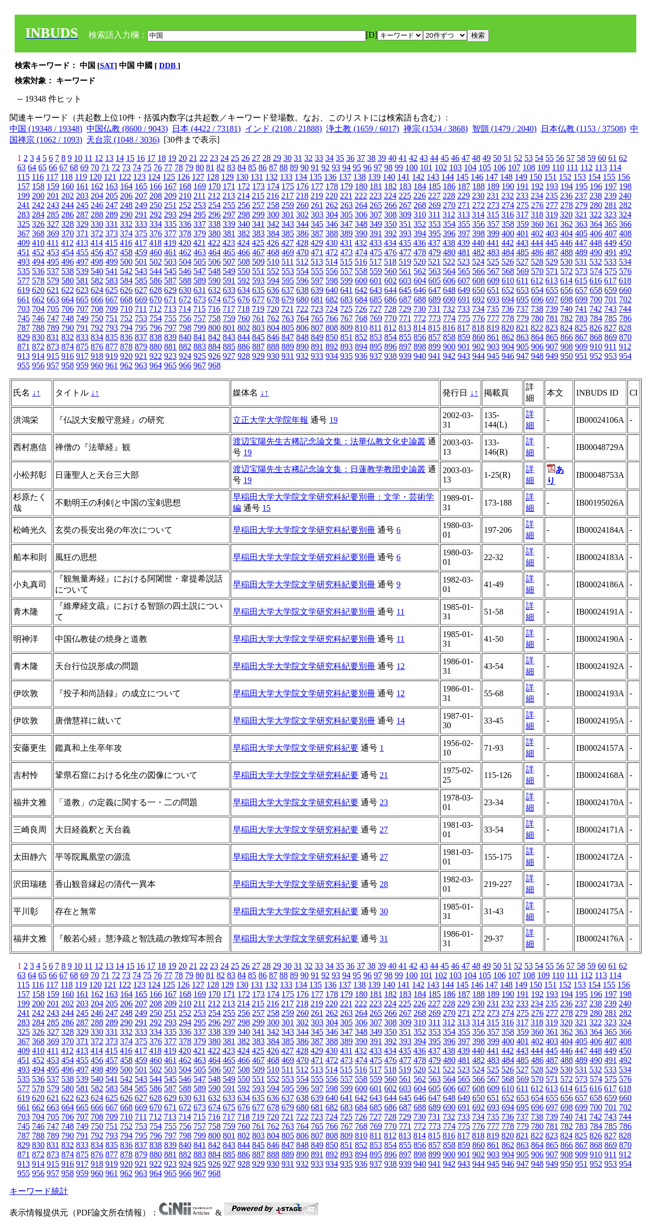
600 (361, 280)
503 (170, 261)
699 (581, 299)
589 (199, 280)
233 (522, 195)
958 (67, 365)
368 (38, 233)
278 (566, 205)
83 (231, 167)
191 (522, 186)
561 (405, 271)
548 (214, 271)
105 (485, 167)
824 (566, 327)
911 (610, 346)
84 (241, 167)
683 (346, 299)
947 (522, 356)
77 (168, 167)
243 (53, 205)
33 (318, 158)
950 (566, 356)
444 (536, 242)
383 (258, 233)
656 (566, 290)
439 (463, 242)
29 (277, 158)
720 (272, 308)
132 (271, 176)
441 (492, 242)
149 (521, 176)
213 (228, 195)
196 (596, 186)
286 (67, 214)
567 (493, 271)
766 (332, 318)
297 (229, 214)
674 (214, 299)
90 (304, 167)
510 (273, 261)
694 (508, 299)
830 (38, 337)
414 (96, 242)
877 (111, 346)
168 (185, 186)
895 (376, 346)
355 (464, 224)
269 (434, 205)
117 (52, 176)
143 (433, 176)
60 (602, 158)
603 (405, 280)
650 (478, 290)
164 (126, 186)
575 (610, 271)
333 (141, 224)
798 (185, 327)
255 (229, 205)
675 (229, 299)
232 (507, 195)
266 (390, 205)
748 (67, 318)
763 (287, 318)
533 (610, 261)
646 (420, 290)
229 (463, 195)
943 (464, 356)
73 (126, 167)
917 (82, 356)
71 (105, 167)
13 (109, 158)
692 (478, 299)
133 (286, 176)
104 (470, 167)
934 (332, 356)
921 (141, 356)
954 (625, 356)
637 (287, 290)
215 (258, 195)
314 (478, 214)
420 (184, 242)
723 (316, 308)
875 (82, 346)
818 (478, 327)
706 (67, 308)
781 (552, 318)
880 (155, 346)
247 (111, 205)
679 (287, 299)
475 (376, 252)
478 (420, 252)
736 (507, 308)
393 (405, 233)
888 (273, 346)
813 (404, 327)
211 (199, 195)
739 (551, 308)
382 (243, 233)
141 (403, 176)
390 (361, 233)
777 (493, 318)
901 (464, 346)
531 (580, 261)
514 (331, 261)
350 (390, 224)
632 (214, 290)
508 (243, 261)
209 (170, 195)
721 (287, 308)
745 (23, 318)
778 (508, 318)
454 (67, 252)
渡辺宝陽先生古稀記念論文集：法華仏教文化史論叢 (329, 441)
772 (420, 318)
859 (464, 337)
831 (53, 337)
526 (507, 261)
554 (302, 271)
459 (141, 252)
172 (243, 186)
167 (170, 186)
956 (38, 365)
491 (610, 252)
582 (97, 280)
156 (623, 176)
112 (586, 167)
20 (182, 158)
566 (478, 271)
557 (346, 271)
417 (140, 242)
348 (361, 224)
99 (399, 167)
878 (126, 346)
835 (111, 337)
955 (23, 365)
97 (378, 167)
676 (243, 299)
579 (53, 280)
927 (229, 356)
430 (331, 242)
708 (97, 308)
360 (537, 224)
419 (170, 242)
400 (508, 233)
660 (625, 290)
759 (229, 318)
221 (346, 195)
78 (179, 167)
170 (214, 186)
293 (170, 214)
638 (302, 290)
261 (317, 205)
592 (243, 280)
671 (170, 299)
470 (302, 252)
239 (610, 195)
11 (88, 158)
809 (346, 327)
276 (537, 205)
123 (139, 176)
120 (95, 176)
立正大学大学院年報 (270, 419)
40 (392, 158)
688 (420, 299)
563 (434, 271)
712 (155, 308)
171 (229, 186)
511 (287, 261)
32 (308, 158)
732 (448, 308)
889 (287, 346)
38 (371, 158)
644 (390, 290)
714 (184, 308)
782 (566, 318)
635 (258, 290)
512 (302, 261)
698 (566, 299)
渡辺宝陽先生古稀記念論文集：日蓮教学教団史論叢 (329, 469)
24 (224, 158)
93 (336, 167)
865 (552, 337)
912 (625, 346)
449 (610, 242)
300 (273, 214)
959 (82, 365)
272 (478, 205)
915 (53, 356)
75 (147, 167)
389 (346, 233)
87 (273, 167)
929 (258, 356)
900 (449, 346)
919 (111, 356)
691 (464, 299)
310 (420, 214)
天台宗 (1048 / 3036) (122, 139)
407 (610, 233)
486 (537, 252)
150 (535, 176)
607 (464, 280)
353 (434, 224)
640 (332, 290)
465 (229, 252)
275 (522, 205)
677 (258, 299)
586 (155, 280)
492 (625, 252)
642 (361, 290)
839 (170, 337)
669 (141, 299)
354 (449, 224)
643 (376, 290)
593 (258, 280)
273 (493, 205)
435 (404, 242)
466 (243, 252)
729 (404, 308)
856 (420, 337)
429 (316, 242)
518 (390, 261)
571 (552, 271)
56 (560, 158)
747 (53, 318)
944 (478, 356)
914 (38, 356)
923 (170, 356)
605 (434, 280)
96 (367, 167)
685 (376, 299)
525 (492, 261)
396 (449, 233)
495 (53, 261)
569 (522, 271)
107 (514, 167)
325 (23, 224)
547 (199, 271)
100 (411, 167)
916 (67, 356)
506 (214, 261)
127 (198, 176)
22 (203, 158)
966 (185, 365)
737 (522, 308)
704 (38, 308)
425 (258, 242)
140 (389, 176)
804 (273, 327)
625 (111, 290)
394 (420, 233)
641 (346, 290)
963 (141, 365)
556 (332, 271)
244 (67, 205)
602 (390, 280)
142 (418, 176)
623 (82, 290)
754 (155, 318)
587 (170, 280)
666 (97, 299)
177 (317, 186)
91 (315, 167)
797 (170, 327)
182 (390, 186)
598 (332, 280)
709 (111, 308)
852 (361, 337)
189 (493, 186)
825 (580, 327)
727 (375, 308)
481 (464, 252)
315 (492, 214)
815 (434, 327)
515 (346, 261)
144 (447, 176)
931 (287, 356)
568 (508, 271)
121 (110, 176)
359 (522, 224)
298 (243, 214)
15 (130, 158)
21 (193, 158)
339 (229, 224)
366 (625, 224)
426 (272, 242)
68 (74, 167)
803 (258, 327)
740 (566, 308)
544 (155, 271)
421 (199, 242)
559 (376, 271)
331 (111, 224)
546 (185, 271)
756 (185, 318)
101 (426, 167)
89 (294, 167)
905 (522, 346)
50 (497, 158)
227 (434, 195)
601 (376, 280)
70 (95, 167)
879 (141, 346)
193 (552, 186)
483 (493, 252)
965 (170, 365)
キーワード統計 (38, 1191)
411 (53, 242)
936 (361, 356)
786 (625, 318)
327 (53, 224)
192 (537, 186)
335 (170, 224)
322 (595, 214)
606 (449, 280)
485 (522, 252)
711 (141, 308)
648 (449, 290)
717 (228, 308)
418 (155, 242)
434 (390, 242)
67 (63, 167)
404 (566, 233)
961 (111, 365)
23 (214, 158)
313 (463, 214)
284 (38, 214)
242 (38, 205)
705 (53, 308)
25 (235, 158)
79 (189, 167)
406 (596, 233)
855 (405, 337)
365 (610, 224)
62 (623, 158)
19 (172, 158)
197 (610, 186)
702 (625, 299)
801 (229, 327)
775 (464, 318)
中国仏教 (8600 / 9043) (127, 128)
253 (199, 205)
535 (23, 271)
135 (315, 176)
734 (478, 308)
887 (258, 346)
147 (491, 176)
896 (390, 346)
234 (536, 195)
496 (67, 261)
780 (537, 318)
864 (537, 337)
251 (170, 205)
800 (214, 327)
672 (185, 299)
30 (287, 158)
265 (376, 205)
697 (552, 299)
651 (493, 290)
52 (518, 158)
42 (413, 158)
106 (499, 167)
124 (154, 176)
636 (273, 290)
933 (317, 356)
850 (332, 337)
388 (332, 233)
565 (464, 271)
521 (434, 261)
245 (82, 205)
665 (82, 299)
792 (97, 327)
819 (492, 327)
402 (537, 233)
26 (245, 158)
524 (478, 261)
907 (552, 346)
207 (141, 195)
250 (155, 205)
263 (346, 205)
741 (580, 308)
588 (185, 280)
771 (405, 318)
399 (493, 233)
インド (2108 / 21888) (283, 128)
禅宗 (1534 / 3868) (436, 128)
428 (302, 242)
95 (357, 167)
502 (155, 261)
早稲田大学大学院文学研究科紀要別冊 (304, 529)
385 (287, 233)
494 (38, 261)
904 (508, 346)
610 (508, 280)
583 (111, 280)
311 (434, 214)
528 (536, 261)
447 (580, 242)
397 (464, 233)
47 (465, 158)
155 (609, 176)
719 (258, 308)
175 (287, 186)
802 (243, 327)
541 (111, 271)
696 (537, 299)
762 (273, 318)
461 (170, 252)
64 (32, 167)
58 (581, 158)
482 (478, 252)
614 (566, 280)
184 (420, 186)
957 (53, 365)
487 (552, 252)
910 (596, 346)
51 (507, 158)
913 (23, 356)
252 (185, 205)
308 (390, 214)
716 (214, 308)
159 (53, 186)
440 (478, 242)
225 (404, 195)
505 (199, 261)
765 (317, 318)
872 (38, 346)
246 (97, 205)
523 (463, 261)
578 (38, 280)
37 (360, 158)
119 (81, 176)
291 (141, 214)
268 (420, 205)
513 (316, 261)
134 (301, 176)
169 (199, 186)
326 (38, 224)
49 (486, 158)
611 (522, 280)
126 (183, 176)
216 (272, 195)
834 (97, 337)
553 (287, 271)
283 (23, 214)
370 (67, 233)
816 (448, 327)
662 (38, 299)
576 (625, 271)
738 (536, 308)
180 (361, 186)
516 (360, 261)
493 (23, 261)
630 (185, 290)
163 (111, 186)
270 (449, 205)
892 (332, 346)
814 (419, 327)
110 (558, 167)
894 (361, 346)
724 (331, 308)
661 (23, 299)
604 (420, 280)
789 (53, 327)
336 (185, 224)
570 (537, 271)
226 (419, 195)
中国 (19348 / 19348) (45, 128)
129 (227, 176)
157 (23, 186)
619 (23, 290)
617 (610, 280)
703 (23, 308)
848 (302, 337)
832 (67, 337)
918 (97, 356)
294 (185, 214)
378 (185, 233)
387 (317, 233)
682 (332, 299)
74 (137, 167)
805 (287, 327)
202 (67, 195)
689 (434, 299)
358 (508, 224)
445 (551, 242)
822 (536, 327)
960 (97, 365)
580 (67, 280)
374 (126, 233)
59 (591, 158)
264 (361, 205)
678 (273, 299)
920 (126, 356)
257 (258, 205)
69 (84, 167)
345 (317, 224)
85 (252, 167)
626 (126, 290)
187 (464, 186)
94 (346, 167)
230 (478, 195)
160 (67, 186)
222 (360, 195)
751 (111, 318)
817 (463, 327)
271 (464, 205)
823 (551, 327)
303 (317, 214)
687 (405, 299)
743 (610, 308)
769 (376, 318)
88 (283, 167)
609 (493, 280)
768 (361, 318)
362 (566, 224)
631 (199, 290)
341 (258, 224)
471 (317, 252)
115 (23, 176)
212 (214, 195)
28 (266, 158)
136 (330, 176)
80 (200, 167)
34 (329, 158)
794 (126, 327)
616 (595, 280)
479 (434, 252)
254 (214, 205)
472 (332, 252)
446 (566, 242)
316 (507, 214)
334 (155, 224)
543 (141, 271)
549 (229, 271)
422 (214, 242)
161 (82, 186)
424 (243, 242)
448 (595, 242)
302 (302, 214)
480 (449, 252)
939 (405, 356)
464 (214, 252)
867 (581, 337)
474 (361, 252)
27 (256, 158)
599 (346, 280)
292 (155, 214)
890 (302, 346)
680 (302, 299)
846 (273, 337)
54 (539, 158)
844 (243, 337)
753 (141, 318)
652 (508, 290)
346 (332, 224)
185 (434, 186)
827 (610, 327)
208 (155, 195)
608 (478, 280)
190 (508, 186)
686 (390, 299)
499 (111, 261)
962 (126, 365)
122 (124, 176)
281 (610, 205)
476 (390, 252)
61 (612, 158)
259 (287, 205)
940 (420, 356)
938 (390, 356)
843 (229, 337)
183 (405, 186)
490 (596, 252)
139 (374, 176)
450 (625, 242)
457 (111, 252)
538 (67, 271)
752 (126, 318)
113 (601, 167)
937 (376, 356)
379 (199, 233)
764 (302, 318)
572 (566, 271)
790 (67, 327)
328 (67, 224)
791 (82, 327)
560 (390, 271)
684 (361, 299)
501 (141, 261)
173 (258, 186)
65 (42, 167)
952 (596, 356)
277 (552, 205)
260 (302, 205)
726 (360, 308)
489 (581, 252)
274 (508, 205)
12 (98, 158)
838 (155, 337)
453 (53, 252)
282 (625, 205)
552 (273, 271)
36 (350, 158)
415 (111, 242)
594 (273, 280)
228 (448, 195)
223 (375, 195)
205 (111, 195)
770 (390, 318)
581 (82, 280)
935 (346, 356)
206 (126, 195)
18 (161, 158)
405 (581, 233)
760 (243, 318)
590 (214, 280)
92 (325, 167)
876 (97, 346)
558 (361, 271)
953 (610, 356)
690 (449, 299)
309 (405, 214)
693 (493, 299)
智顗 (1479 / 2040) (504, 128)
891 (317, 346)
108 (529, 167)
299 (258, 214)
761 (258, 318)
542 (126, 271)
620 (38, 290)
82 (220, 167)
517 (375, 261)
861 (493, 337)
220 (331, 195)
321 (580, 214)
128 (213, 176)
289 (111, 214)
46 (455, 158)
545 (170, 271)
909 (581, 346)
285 (53, 214)
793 (111, 327)
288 (97, 214)
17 (151, 158)
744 (625, 308)
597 (317, 280)
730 (419, 308)
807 (317, 327)
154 (594, 176)
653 (522, 290)
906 (537, 346)
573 (581, 271)
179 (346, 186)
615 (580, 280)
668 (126, 299)
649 (464, 290)
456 (97, 252)
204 (97, 195)
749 (82, 318)
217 (287, 195)
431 (346, 242)
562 (420, 271)
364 (596, 224)
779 (522, 318)
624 (97, 290)
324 (625, 214)
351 (405, 224)
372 (97, 233)
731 (434, 308)
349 (376, 224)
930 (273, 356)
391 (376, 233)
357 (493, 224)
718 (243, 308)
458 (126, 252)
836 (126, 337)
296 (214, 214)
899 (434, 346)
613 (551, 280)
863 (522, 337)
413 (81, 242)
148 (506, 176)
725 (346, 308)
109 (543, 167)
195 (581, 186)
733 (463, 308)
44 (434, 158)
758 (214, 318)
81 (210, 167)
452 (38, 252)
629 (170, 290)
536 (38, 271)
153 (579, 176)
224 (390, 195)
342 (273, 224)
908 (566, 346)
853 (376, 337)
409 (23, 242)
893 (346, 346)
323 (610, 214)
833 (82, 337)
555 (317, 271)
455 (82, 252)
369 (53, 233)
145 (462, 176)
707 (82, 308)
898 (420, 346)
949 (552, 356)
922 (155, 356)
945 (493, 356)
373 (111, 233)
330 (97, 224)
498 (97, 261)
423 (228, 242)
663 (53, 299)
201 (53, 195)
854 (390, 337)
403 (552, 233)
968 (214, 365)
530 (566, 261)
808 (332, 327)
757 (199, 318)
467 (258, 252)
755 (170, 318)
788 (38, 327)
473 (346, 252)
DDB (168, 65)
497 (82, 261)
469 (287, 252)
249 (141, 205)
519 (404, 261)
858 (449, 337)
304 (332, 214)
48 (476, 158)
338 (214, 224)
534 (625, 261)
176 (302, 186)
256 (243, 205)
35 (339, 158)
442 (507, 242)
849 (317, 337)
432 (360, 242)
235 (551, 195)
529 (551, 261)
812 (390, 327)
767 (346, 318)
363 (581, 224)
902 (478, 346)
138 (359, 176)
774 (449, 318)
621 (53, 290)
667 (111, 299)
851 (346, 337)
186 (449, 186)
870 (625, 337)
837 (141, 337)
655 (552, 290)
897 (405, 346)
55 (549, 158)
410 (38, 242)
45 (444, 158)
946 (508, 356)
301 (287, 214)
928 (243, 356)
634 (243, 290)
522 (448, 261)
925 (199, 356)
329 (82, 224)
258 (273, 205)
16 (140, 158)
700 (596, 299)
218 (302, 195)
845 (258, 337)
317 (522, 214)
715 (199, 308)
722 (302, 308)
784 (596, 318)
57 (570, 158)
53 (528, 158)
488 (566, 252)
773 (434, 318)
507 (229, 261)
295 (199, 214)
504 (185, 261)
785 (610, 318)
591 (229, 280)
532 (595, 261)
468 (273, 252)
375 (141, 233)
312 (448, 214)
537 (53, 271)
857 (434, 337)
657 (581, 290)
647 (434, 290)
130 (242, 176)
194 (566, 186)
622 (67, 290)
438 (448, 242)
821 (522, 327)
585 (141, 280)
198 (625, 186)
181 (376, 186)
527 (522, 261)
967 (199, 365)
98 (388, 167)
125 (168, 176)
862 (508, 337)
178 (332, 186)
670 (155, 299)
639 (317, 290)
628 (155, 290)
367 (23, 233)
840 (185, 337)
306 (361, 214)
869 (610, 337)
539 (82, 271)
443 (522, 242)
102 (441, 167)
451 (23, 252)
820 (507, 327)
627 (141, 290)
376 (155, 233)
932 (302, 356)
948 (537, 356)
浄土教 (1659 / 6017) (362, 128)
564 (449, 271)
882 (185, 346)
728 (390, 308)
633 (229, 290)
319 (551, 214)
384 (273, 233)
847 (287, 337)
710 (126, 308)
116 (37, 176)
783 (581, 318)
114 (615, 167)
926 (214, 356)
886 (243, 346)
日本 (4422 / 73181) (206, 128)
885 (229, 346)
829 (23, 337)
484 (508, 252)
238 (595, 195)
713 (170, 308)
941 (434, 356)
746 (38, 318)
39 (381, 158)
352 (420, 224)
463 (199, 252)
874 (67, 346)
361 (552, 224)
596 (302, 280)
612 (536, 280)
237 (580, 195)
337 (199, 224)
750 (97, 318)
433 (375, 242)
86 (262, 167)
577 (23, 280)
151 (550, 176)
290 (126, 214)
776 (478, 318)
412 (67, 242)
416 (126, 242)
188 (478, 186)
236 (566, 195)
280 (596, 205)
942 (449, 356)
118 (66, 176)
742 (595, 308)
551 (258, 271)
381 (229, 233)
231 (492, 195)
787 (23, 327)
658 (596, 290)
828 (625, 327)
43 (423, 158)
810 (361, 327)
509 (258, 261)
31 (298, 158)
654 (537, 290)
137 (345, 176)
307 (376, 214)
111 (572, 167)
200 (38, 195)
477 (405, 252)
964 (155, 365)
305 (346, 214)
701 (610, 299)
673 (199, 299)
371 (82, 233)
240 (625, 195)
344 (302, 224)
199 (23, 195)
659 (610, 290)
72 (116, 167)
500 (126, 261)
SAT (107, 65)
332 (126, 224)
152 (565, 176)
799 (199, 327)
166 (155, 186)
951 (581, 356)
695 (522, 299)
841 (199, 337)
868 (596, 337)
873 (53, 346)
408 (625, 233)
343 (287, 224)
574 (596, 271)
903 (493, 346)
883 (199, 346)
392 (390, 233)
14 (119, 158)
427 (287, 242)
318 (536, 214)
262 (332, 205)
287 (82, 214)
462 (185, 252)
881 (170, 346)
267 (405, 205)
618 (625, 280)
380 (214, 233)
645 (405, 290)
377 (170, 233)
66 (53, 167)
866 (566, 337)
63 (21, 167)
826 (595, 327)
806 (302, 327)
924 (185, 356)
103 (455, 167)
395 (434, 233)
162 (97, 186)
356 (478, 224)
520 (419, 261)
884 (214, 346)
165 (141, 186)
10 (78, 158)
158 (38, 186)
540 (97, 271)
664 (67, 299)
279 (581, 205)
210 (185, 195)
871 (23, 346)
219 (316, 195)
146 (477, 176)
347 (346, 224)
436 (419, 242)
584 (126, 280)
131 (257, 176)
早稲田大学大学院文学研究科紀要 (296, 747)
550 (243, 271)
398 (478, 233)
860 (478, 337)
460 (155, 252)
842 (214, 337)
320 (566, 214)
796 (155, 327)
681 (317, 299)
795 (141, 327)
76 (158, 167)
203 (82, 195)
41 (402, 158)
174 (273, 186)
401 (522, 233)
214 (243, 195)
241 (23, 205)
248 (126, 205)
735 (492, 308)
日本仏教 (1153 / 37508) (583, 128)
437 (434, 242)
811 (376, 327)
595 (287, 280)
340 (243, 224)
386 (302, 233)
